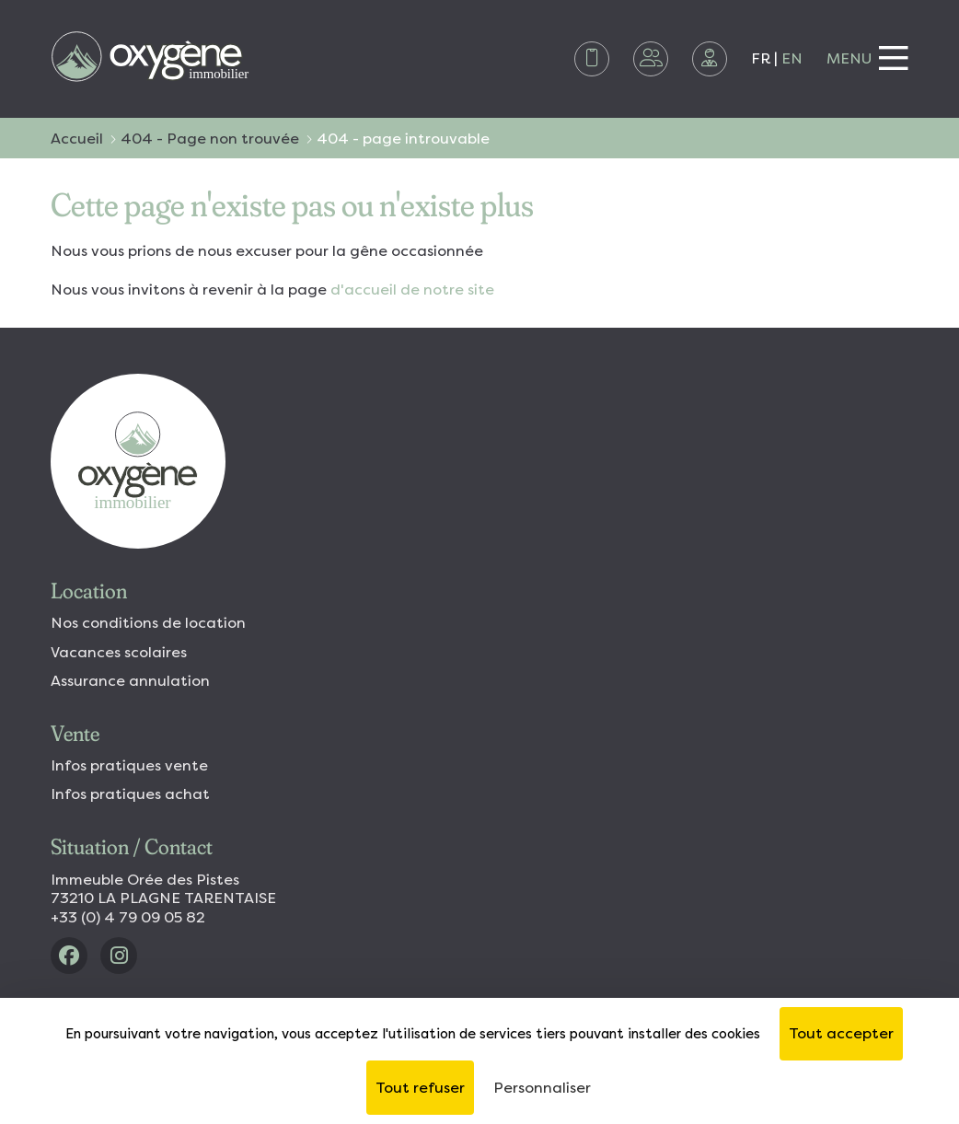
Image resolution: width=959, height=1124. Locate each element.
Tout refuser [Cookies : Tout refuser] (420, 1087)
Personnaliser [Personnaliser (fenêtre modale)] (542, 1087)
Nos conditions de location (148, 623)
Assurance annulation (130, 680)
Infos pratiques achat (130, 794)
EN (792, 58)
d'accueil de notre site (412, 289)
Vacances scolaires (119, 652)
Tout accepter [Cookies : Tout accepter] (841, 1033)
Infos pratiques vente (129, 765)
